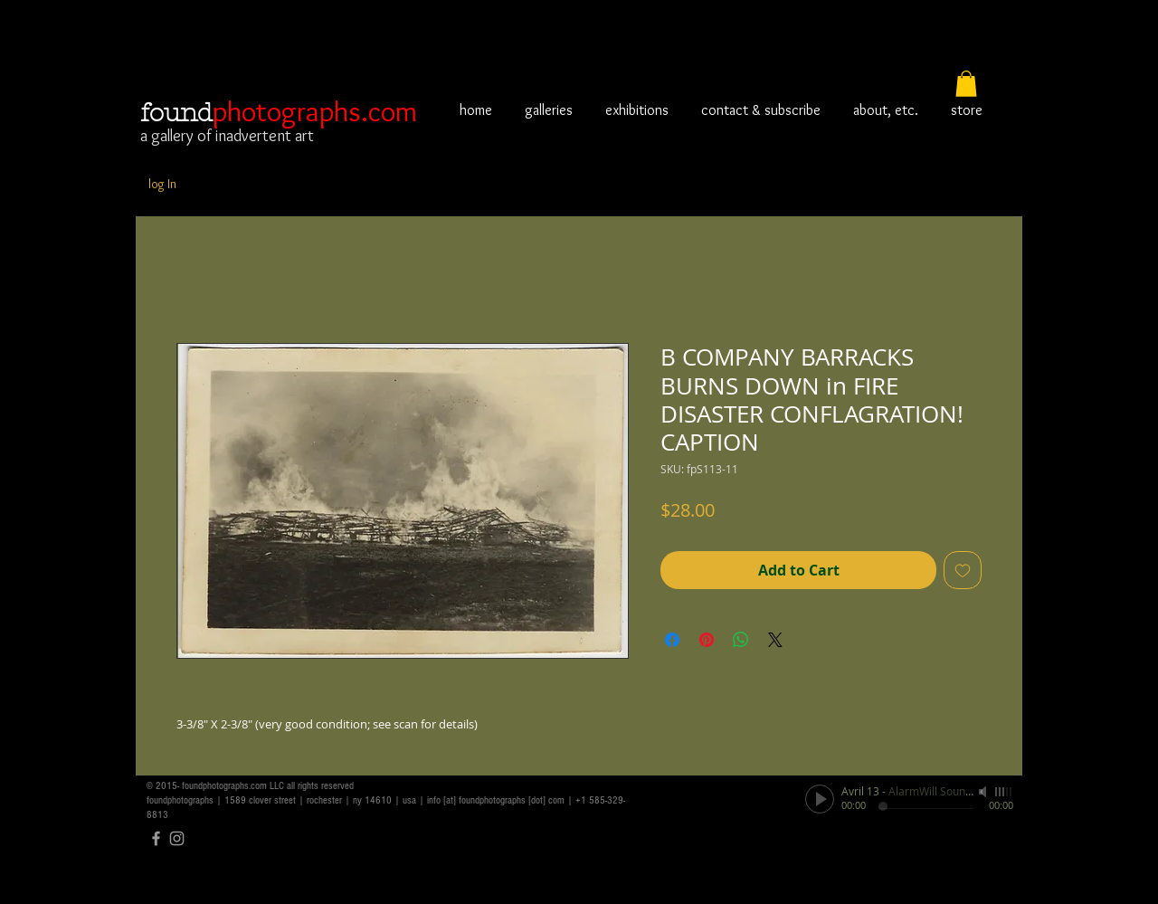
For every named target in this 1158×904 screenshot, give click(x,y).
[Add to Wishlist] (963, 570)
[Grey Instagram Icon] (176, 838)
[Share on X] (775, 640)
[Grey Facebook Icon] (156, 838)
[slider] (1004, 791)
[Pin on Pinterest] (706, 640)
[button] (966, 84)
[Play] (820, 799)
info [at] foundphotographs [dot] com (496, 800)
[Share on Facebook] (672, 640)
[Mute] (984, 792)
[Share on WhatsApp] (741, 640)
